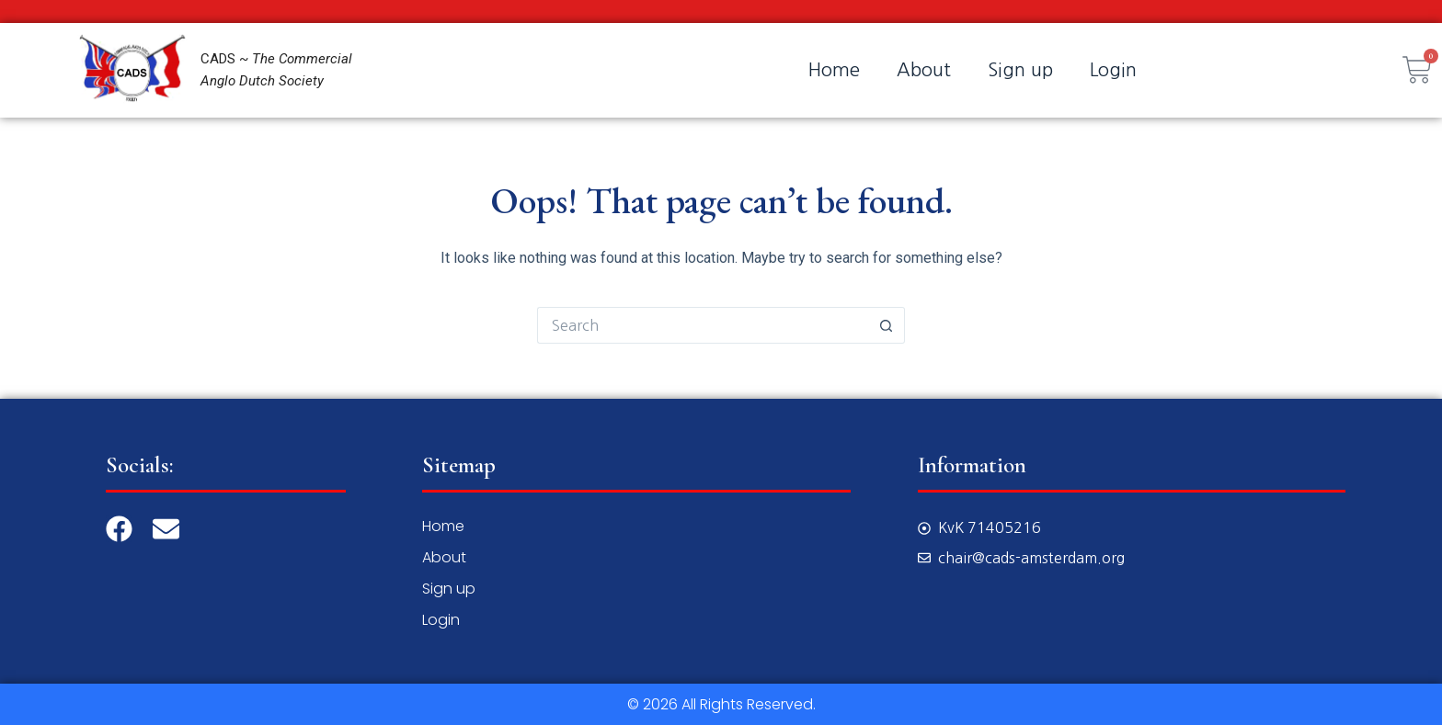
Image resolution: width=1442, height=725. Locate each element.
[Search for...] (702, 325)
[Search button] (886, 325)
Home (834, 70)
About (924, 70)
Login (1113, 70)
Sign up (1020, 70)
